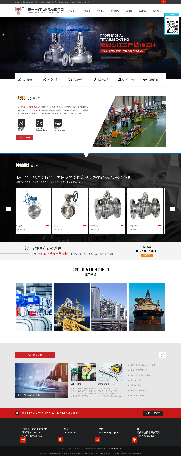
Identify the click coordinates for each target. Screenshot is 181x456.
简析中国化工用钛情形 (139, 370)
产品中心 (101, 11)
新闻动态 (115, 11)
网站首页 (72, 11)
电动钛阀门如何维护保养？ (141, 375)
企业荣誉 (143, 11)
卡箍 (69, 453)
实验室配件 (85, 453)
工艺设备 (129, 11)
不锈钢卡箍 (136, 453)
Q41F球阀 (115, 453)
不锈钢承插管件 (126, 453)
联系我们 (157, 11)
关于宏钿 (86, 11)
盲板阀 (100, 453)
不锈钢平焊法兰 (55, 453)
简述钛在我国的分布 (138, 390)
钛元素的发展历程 (137, 395)
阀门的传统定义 (136, 385)
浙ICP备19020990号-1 (113, 448)
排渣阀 (64, 453)
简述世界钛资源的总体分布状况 (142, 365)
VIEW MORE (25, 137)
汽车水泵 (93, 453)
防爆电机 (107, 453)
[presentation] (8, 209)
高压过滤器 (76, 453)
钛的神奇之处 (135, 380)
